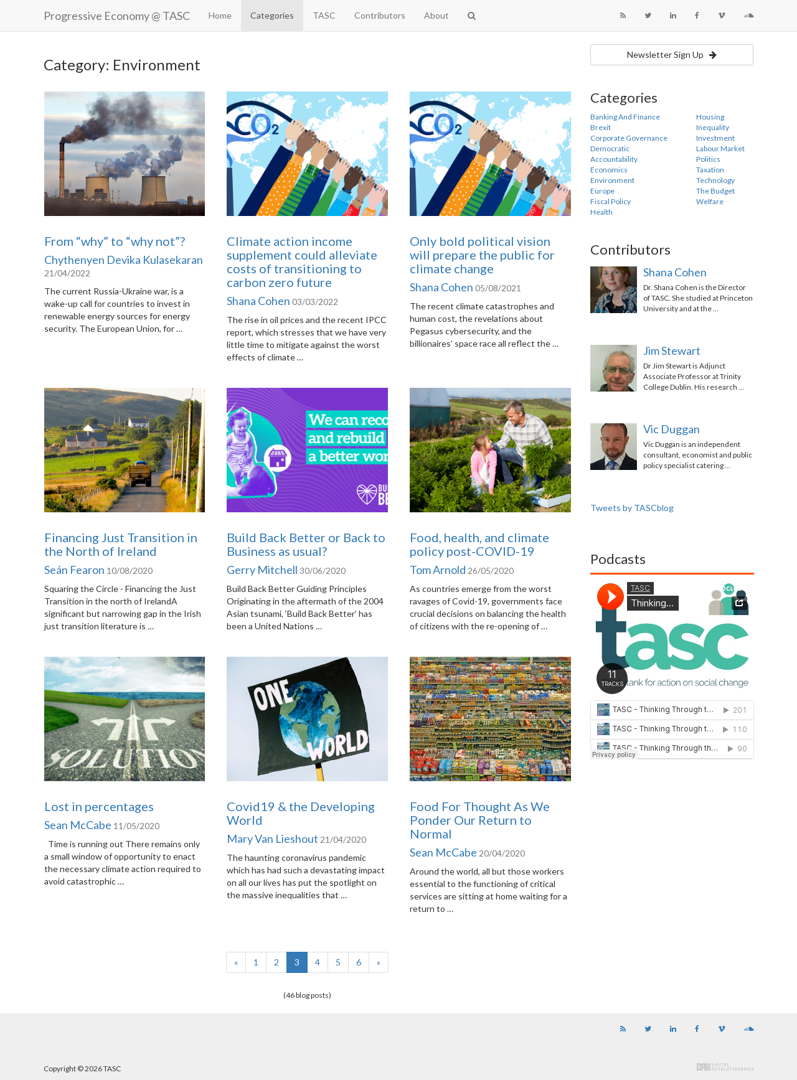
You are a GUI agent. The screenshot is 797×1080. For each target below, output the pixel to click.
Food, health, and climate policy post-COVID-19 (479, 544)
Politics (708, 159)
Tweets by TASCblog (632, 507)
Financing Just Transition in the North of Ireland (120, 544)
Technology (715, 180)
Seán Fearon (74, 569)
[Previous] (236, 962)
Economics (609, 169)
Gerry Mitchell (262, 569)
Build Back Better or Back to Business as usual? (306, 544)
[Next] (379, 962)
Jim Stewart (671, 350)
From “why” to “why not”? (114, 240)
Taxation (710, 169)
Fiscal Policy (610, 201)
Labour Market (720, 148)
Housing (710, 116)
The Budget (715, 190)
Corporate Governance (628, 138)
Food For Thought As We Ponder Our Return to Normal (480, 820)
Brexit (600, 127)
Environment (612, 180)
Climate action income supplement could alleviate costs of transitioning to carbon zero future (302, 261)
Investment (715, 138)
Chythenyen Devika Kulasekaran (123, 259)
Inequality (712, 127)
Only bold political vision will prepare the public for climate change (482, 254)
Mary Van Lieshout (272, 838)
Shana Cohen (258, 301)
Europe (602, 190)
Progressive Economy (117, 15)
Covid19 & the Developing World (301, 813)
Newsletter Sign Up (672, 54)
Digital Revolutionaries (725, 1067)
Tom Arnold (438, 569)
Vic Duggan (671, 429)
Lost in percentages (99, 806)
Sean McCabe (77, 825)
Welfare (710, 201)
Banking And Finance (625, 116)
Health (601, 212)
